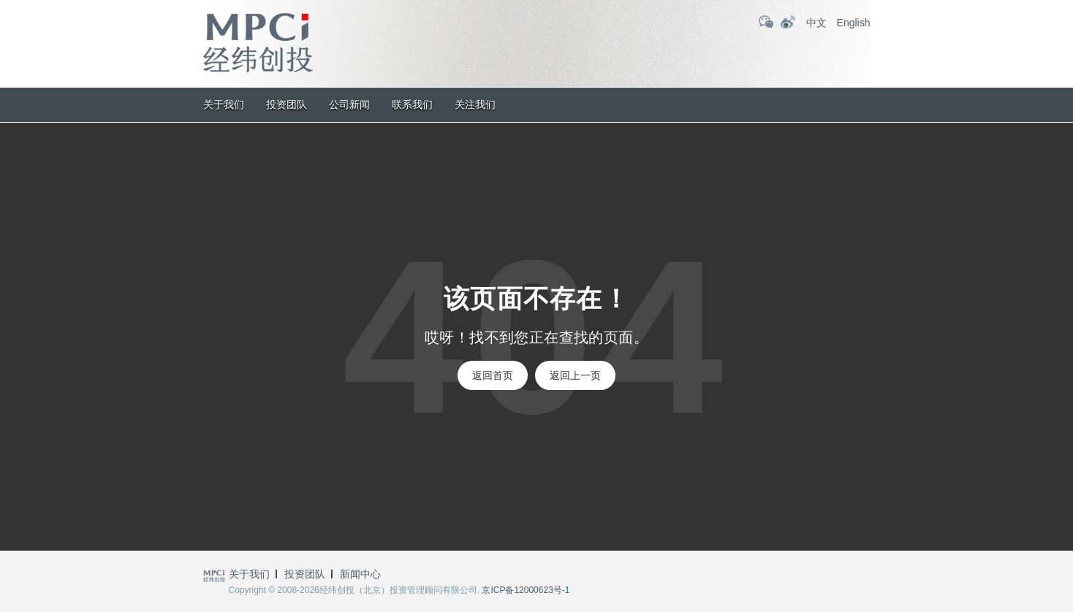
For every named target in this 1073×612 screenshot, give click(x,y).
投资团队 (286, 104)
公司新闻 (349, 104)
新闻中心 (360, 574)
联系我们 (412, 104)
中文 (816, 22)
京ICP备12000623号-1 (525, 590)
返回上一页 (575, 375)
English (854, 22)
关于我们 (223, 104)
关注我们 (475, 104)
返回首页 (492, 375)
